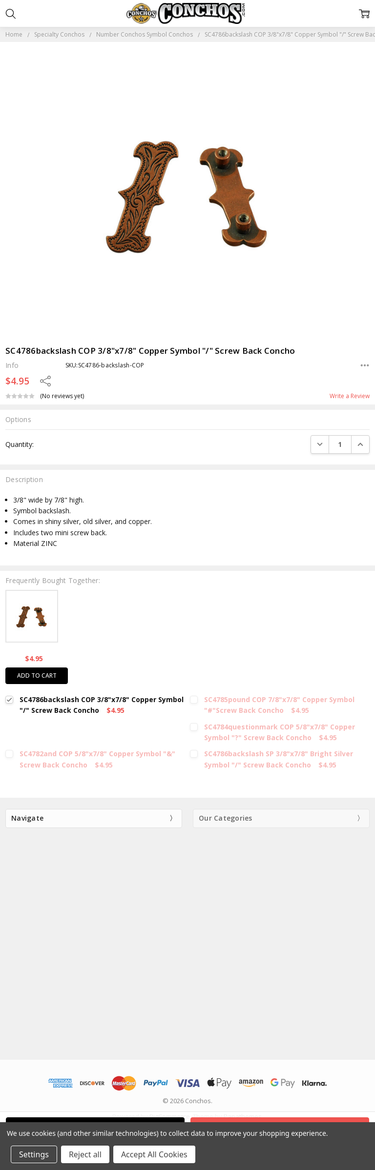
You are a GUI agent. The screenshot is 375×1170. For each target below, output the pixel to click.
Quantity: (19, 444)
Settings (34, 1154)
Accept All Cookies (154, 1154)
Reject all (85, 1154)
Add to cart (37, 675)
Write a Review (350, 396)
